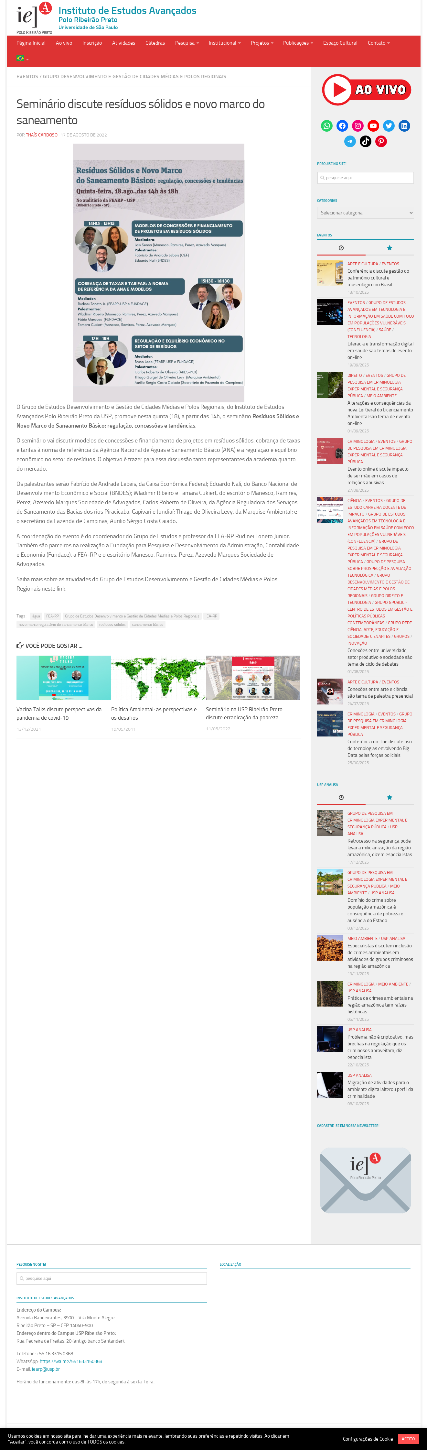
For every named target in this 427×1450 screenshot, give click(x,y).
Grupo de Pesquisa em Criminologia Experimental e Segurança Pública (377, 806)
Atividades (119, 44)
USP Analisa (382, 878)
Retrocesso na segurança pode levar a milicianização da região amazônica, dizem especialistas (379, 833)
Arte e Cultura (362, 249)
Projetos (251, 44)
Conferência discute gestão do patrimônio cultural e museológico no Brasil (378, 263)
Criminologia (361, 427)
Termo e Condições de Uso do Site (313, 1416)
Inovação (357, 629)
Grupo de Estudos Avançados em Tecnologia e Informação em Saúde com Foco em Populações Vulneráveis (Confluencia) (380, 302)
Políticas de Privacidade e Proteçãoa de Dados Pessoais (137, 1416)
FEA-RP (52, 602)
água (36, 602)
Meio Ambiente (382, 381)
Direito (354, 361)
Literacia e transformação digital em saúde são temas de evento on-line (380, 336)
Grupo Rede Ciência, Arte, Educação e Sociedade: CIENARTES (379, 615)
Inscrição (89, 44)
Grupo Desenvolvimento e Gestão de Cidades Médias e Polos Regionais (134, 62)
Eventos (27, 62)
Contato (365, 44)
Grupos (402, 622)
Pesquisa (178, 44)
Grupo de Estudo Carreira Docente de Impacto (376, 493)
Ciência (354, 486)
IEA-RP (211, 602)
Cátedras (149, 44)
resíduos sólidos (112, 610)
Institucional (215, 44)
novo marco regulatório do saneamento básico (56, 610)
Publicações (287, 44)
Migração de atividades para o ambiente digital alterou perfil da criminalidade (380, 1075)
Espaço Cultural (330, 44)
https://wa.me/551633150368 (71, 1347)
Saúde (385, 315)
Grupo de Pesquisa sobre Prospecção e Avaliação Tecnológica (379, 554)
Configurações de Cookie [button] (368, 1439)
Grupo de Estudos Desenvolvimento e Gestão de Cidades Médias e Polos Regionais (132, 602)
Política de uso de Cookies (236, 1416)
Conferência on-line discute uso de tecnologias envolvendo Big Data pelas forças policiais (379, 734)
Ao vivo (62, 44)
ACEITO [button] (408, 1438)
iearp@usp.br (46, 1355)
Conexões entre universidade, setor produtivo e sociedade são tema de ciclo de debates (379, 643)
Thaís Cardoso (42, 121)
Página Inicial (30, 44)
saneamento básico (147, 610)
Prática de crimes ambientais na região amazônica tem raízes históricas (380, 990)
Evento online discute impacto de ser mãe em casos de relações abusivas (378, 461)
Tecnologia (359, 322)
